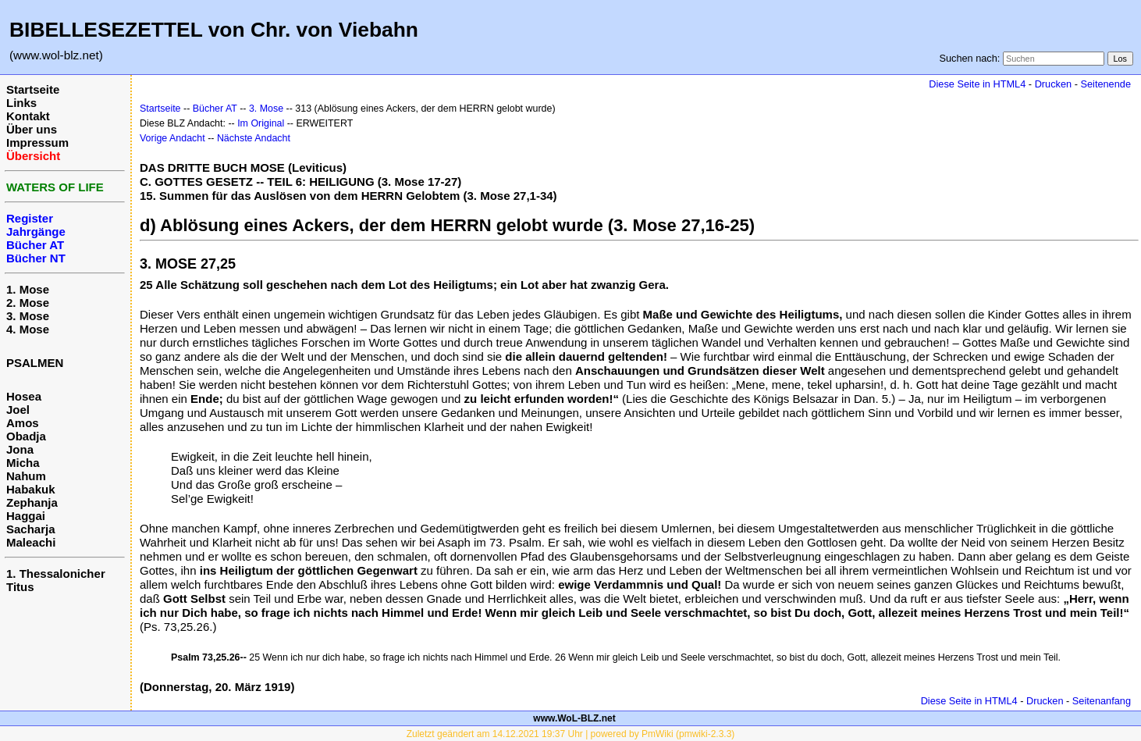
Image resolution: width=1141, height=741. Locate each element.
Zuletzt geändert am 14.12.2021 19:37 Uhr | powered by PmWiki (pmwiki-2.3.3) (571, 734)
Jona (20, 449)
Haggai (25, 515)
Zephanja (32, 502)
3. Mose (27, 315)
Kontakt (28, 116)
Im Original (260, 123)
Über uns (31, 129)
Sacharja (30, 529)
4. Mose (27, 329)
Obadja (26, 436)
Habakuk (30, 489)
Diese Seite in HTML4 (977, 84)
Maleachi (30, 542)
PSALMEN (34, 362)
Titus (20, 586)
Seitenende (1105, 84)
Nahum (26, 476)
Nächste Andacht (253, 138)
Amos (22, 422)
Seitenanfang (1101, 701)
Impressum (37, 142)
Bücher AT (215, 108)
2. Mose (27, 302)
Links (21, 102)
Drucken (1053, 84)
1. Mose (27, 289)
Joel (18, 409)
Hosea (23, 396)
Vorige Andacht (172, 138)
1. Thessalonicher (55, 573)
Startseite (32, 89)
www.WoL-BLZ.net (574, 718)
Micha (23, 462)
